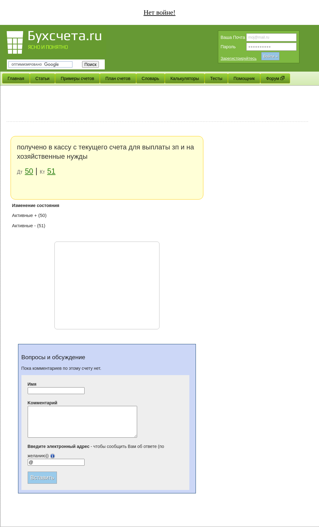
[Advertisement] (157, 104)
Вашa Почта (233, 37)
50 (29, 171)
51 (51, 171)
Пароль (228, 46)
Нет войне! (160, 12)
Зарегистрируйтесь (239, 58)
